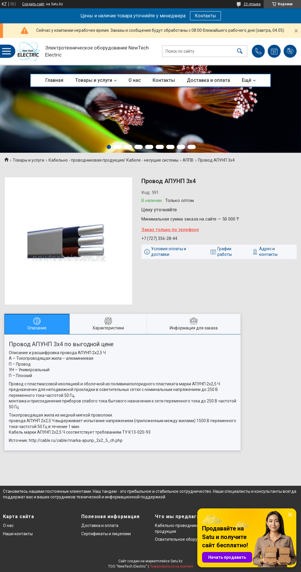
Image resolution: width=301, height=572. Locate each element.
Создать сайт (33, 4)
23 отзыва (252, 4)
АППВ (188, 160)
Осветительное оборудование (184, 539)
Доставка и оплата (208, 80)
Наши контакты (18, 533)
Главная (54, 80)
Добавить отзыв (290, 51)
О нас (134, 80)
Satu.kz (177, 561)
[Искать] (240, 51)
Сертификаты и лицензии (106, 533)
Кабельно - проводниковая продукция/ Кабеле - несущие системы (113, 160)
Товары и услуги (93, 80)
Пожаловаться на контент (171, 566)
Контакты (205, 16)
